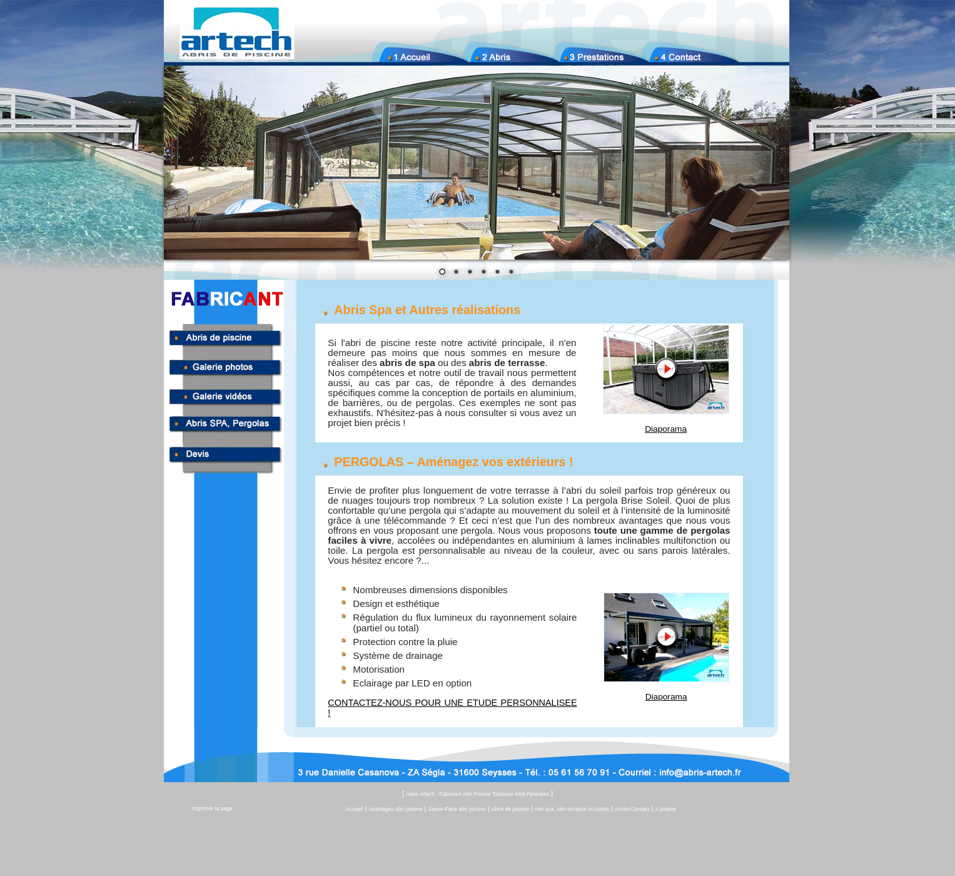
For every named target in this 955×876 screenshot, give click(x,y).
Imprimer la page (213, 808)
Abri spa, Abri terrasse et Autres (571, 809)
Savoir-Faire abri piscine (457, 809)
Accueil (354, 809)
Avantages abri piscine (396, 809)
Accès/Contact (632, 809)
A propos (666, 809)
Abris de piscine (510, 809)
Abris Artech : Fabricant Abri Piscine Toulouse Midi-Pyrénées (477, 794)
